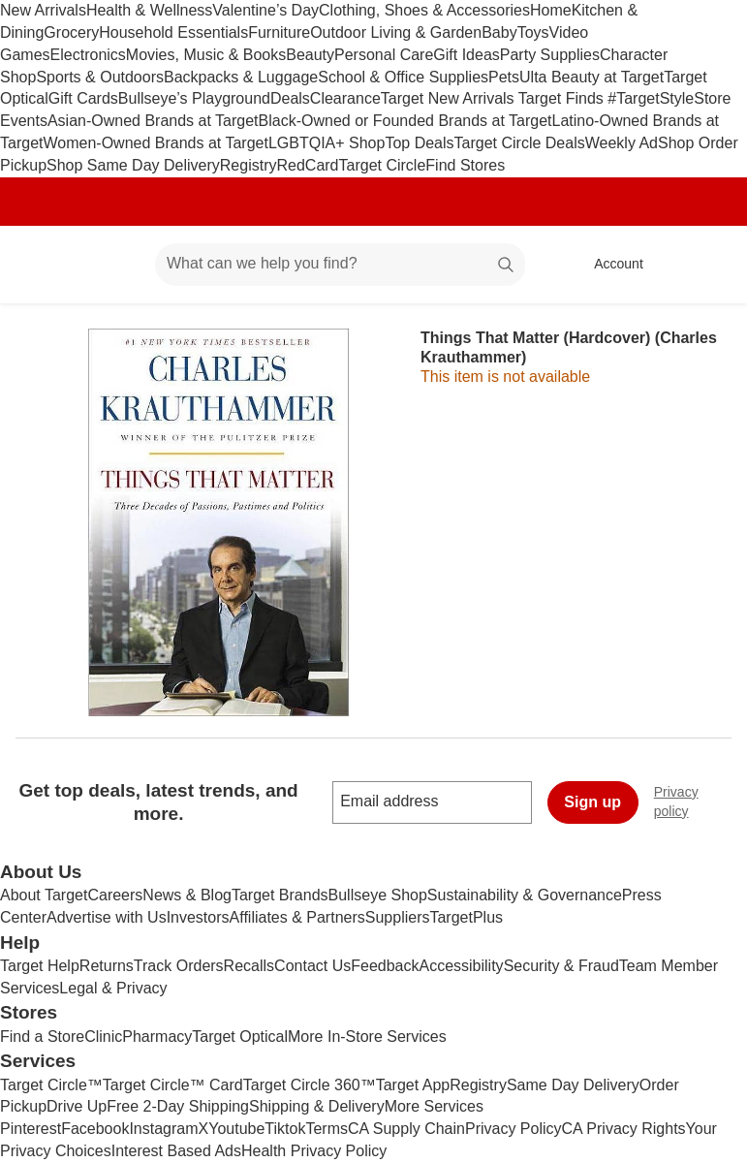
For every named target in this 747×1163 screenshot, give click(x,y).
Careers (114, 895)
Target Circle (382, 165)
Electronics (88, 55)
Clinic (103, 1036)
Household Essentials (173, 32)
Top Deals (419, 143)
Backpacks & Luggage (241, 77)
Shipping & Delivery (317, 1106)
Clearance (345, 98)
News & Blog (187, 895)
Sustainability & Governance (524, 895)
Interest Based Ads (176, 1151)
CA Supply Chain (406, 1128)
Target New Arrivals (449, 98)
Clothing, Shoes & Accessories (424, 10)
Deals (290, 98)
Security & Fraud (561, 966)
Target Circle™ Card (173, 1085)
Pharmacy (157, 1036)
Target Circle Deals (519, 143)
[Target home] (42, 264)
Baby (499, 32)
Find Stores (465, 165)
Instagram (163, 1128)
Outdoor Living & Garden (396, 32)
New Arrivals (43, 10)
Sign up (592, 802)
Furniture (279, 32)
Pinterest (30, 1128)
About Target (43, 895)
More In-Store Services (367, 1036)
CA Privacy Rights (624, 1128)
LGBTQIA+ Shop (327, 143)
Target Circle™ (51, 1085)
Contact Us (312, 966)
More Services (434, 1106)
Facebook (95, 1128)
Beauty (310, 55)
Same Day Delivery (573, 1085)
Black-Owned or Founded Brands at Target (405, 120)
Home (551, 10)
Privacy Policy (513, 1128)
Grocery (71, 32)
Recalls (249, 966)
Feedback (385, 966)
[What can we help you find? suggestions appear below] (340, 264)
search (506, 265)
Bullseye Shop (377, 895)
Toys (533, 32)
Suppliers (397, 917)
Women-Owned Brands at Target (155, 143)
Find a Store (42, 1036)
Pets (503, 77)
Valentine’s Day (265, 10)
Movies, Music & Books (206, 55)
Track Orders (179, 966)
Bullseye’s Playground (194, 98)
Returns (106, 966)
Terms (326, 1128)
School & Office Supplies (403, 77)
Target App (413, 1085)
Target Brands (280, 895)
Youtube (236, 1128)
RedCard (307, 165)
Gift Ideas (466, 55)
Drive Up (77, 1106)
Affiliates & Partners (297, 917)
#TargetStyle (650, 98)
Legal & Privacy (113, 988)
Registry (248, 165)
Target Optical (240, 1036)
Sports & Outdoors (100, 77)
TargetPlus (466, 917)
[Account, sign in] (608, 264)
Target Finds (562, 98)
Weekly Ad (621, 143)
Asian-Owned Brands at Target (153, 120)
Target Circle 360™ (309, 1085)
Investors (198, 917)
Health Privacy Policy (314, 1151)
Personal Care (383, 55)
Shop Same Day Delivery (133, 165)
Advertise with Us (107, 917)
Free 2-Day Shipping (178, 1106)
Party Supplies (550, 55)
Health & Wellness (149, 10)
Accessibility (461, 966)
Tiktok (285, 1128)
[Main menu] (110, 264)
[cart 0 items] (706, 264)
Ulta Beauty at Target (591, 77)
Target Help (39, 966)
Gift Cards (83, 98)
